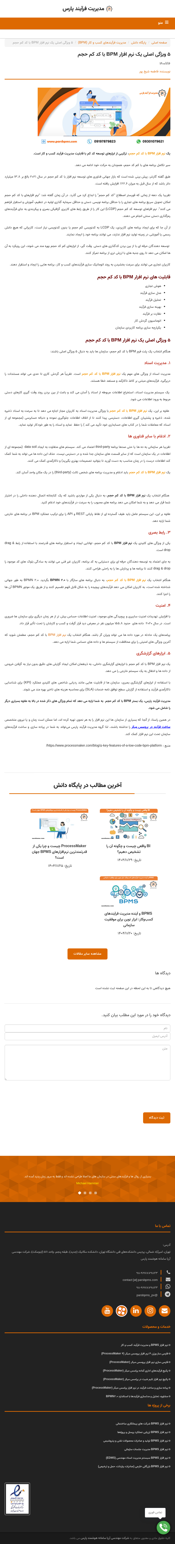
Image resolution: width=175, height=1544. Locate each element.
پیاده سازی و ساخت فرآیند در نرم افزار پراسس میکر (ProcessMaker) (130, 1388)
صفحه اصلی (159, 42)
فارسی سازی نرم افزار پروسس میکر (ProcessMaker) (138, 1362)
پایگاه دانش (138, 42)
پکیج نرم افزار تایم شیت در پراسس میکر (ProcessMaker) (135, 1379)
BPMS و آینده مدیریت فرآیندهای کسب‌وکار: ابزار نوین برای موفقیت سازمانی (128, 919)
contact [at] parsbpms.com (140, 1280)
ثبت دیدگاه (156, 1117)
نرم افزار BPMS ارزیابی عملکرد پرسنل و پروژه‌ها (142, 1432)
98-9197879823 (147, 1273)
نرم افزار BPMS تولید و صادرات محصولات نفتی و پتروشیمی (135, 1441)
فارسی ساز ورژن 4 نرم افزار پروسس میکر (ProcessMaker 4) (134, 1353)
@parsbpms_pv (147, 1295)
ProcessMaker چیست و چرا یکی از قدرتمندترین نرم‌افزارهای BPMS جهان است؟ (59, 852)
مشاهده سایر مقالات (87, 954)
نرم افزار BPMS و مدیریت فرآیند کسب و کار (144, 1345)
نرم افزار (57, 635)
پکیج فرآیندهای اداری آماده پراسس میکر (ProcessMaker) (135, 1371)
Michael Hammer (87, 1183)
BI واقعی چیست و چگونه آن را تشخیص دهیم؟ (128, 849)
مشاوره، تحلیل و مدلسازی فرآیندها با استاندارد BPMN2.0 (137, 1396)
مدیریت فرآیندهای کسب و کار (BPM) (102, 42)
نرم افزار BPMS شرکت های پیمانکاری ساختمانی (142, 1423)
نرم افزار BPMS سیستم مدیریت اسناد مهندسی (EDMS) (137, 1458)
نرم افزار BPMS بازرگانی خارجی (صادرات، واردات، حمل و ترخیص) (133, 1466)
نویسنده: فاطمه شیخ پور (154, 71)
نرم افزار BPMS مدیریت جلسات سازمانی (146, 1449)
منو (160, 23)
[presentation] (135, 1094)
